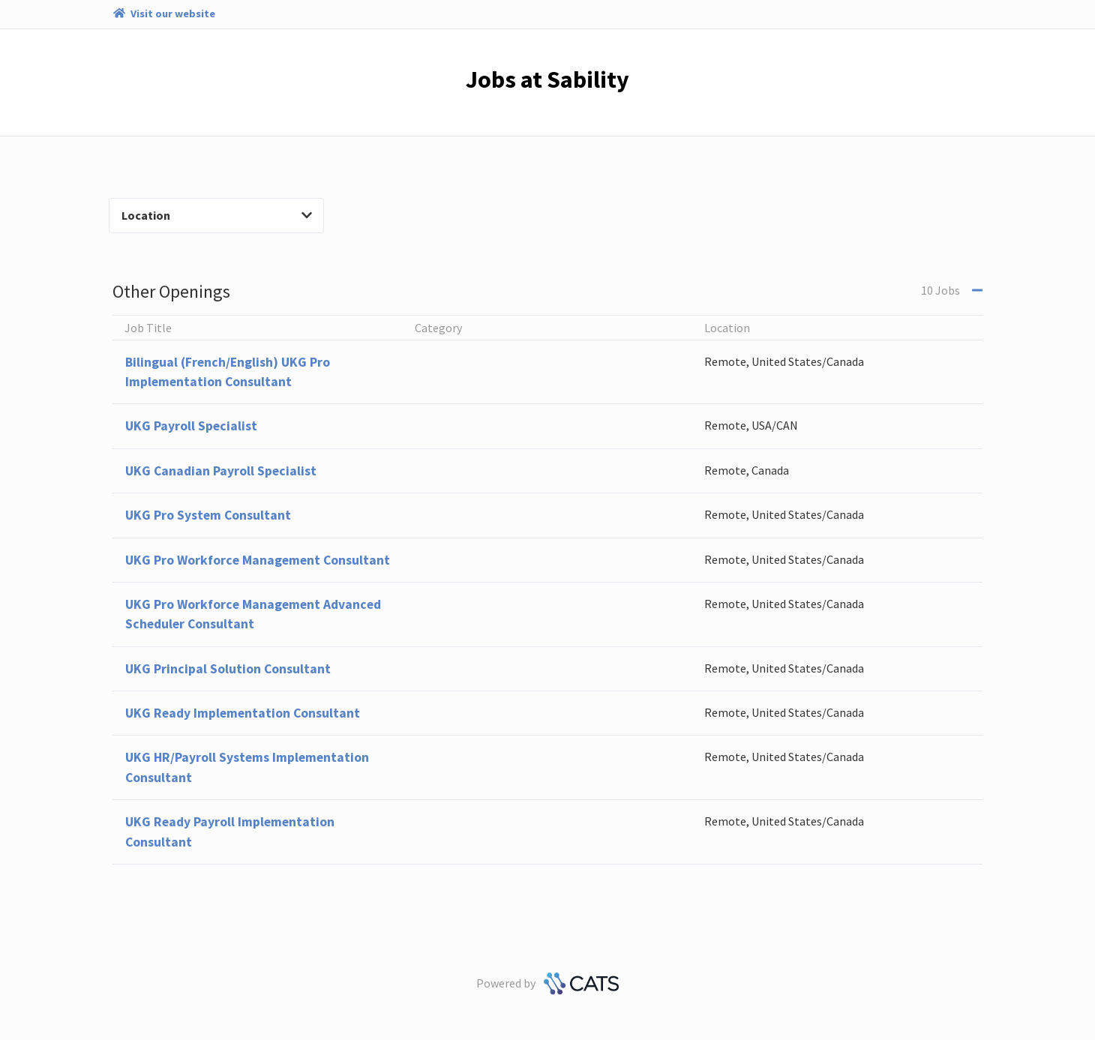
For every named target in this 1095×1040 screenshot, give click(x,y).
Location (217, 215)
